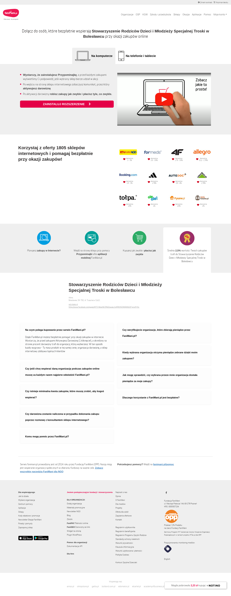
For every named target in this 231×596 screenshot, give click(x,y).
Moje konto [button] (219, 14)
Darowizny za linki (78, 527)
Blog (69, 515)
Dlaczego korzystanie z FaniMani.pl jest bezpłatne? (151, 397)
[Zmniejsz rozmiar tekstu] (221, 2)
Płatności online (77, 523)
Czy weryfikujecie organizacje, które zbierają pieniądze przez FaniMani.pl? (156, 333)
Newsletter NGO (73, 511)
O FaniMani (120, 500)
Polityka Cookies (122, 554)
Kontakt (119, 519)
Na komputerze (101, 56)
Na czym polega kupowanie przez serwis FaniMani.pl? (55, 330)
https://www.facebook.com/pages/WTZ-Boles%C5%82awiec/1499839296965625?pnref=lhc (104, 307)
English (167, 559)
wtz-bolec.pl (73, 304)
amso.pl (70, 586)
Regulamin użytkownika (125, 527)
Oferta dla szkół (122, 511)
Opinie (118, 496)
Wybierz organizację (26, 500)
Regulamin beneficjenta (125, 531)
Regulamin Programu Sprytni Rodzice (131, 535)
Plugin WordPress (74, 534)
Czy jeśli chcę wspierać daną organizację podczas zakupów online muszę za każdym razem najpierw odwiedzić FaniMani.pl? (62, 371)
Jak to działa (23, 496)
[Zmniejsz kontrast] (205, 2)
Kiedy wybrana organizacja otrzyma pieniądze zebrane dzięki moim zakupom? (160, 355)
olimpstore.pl (83, 586)
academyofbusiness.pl (154, 586)
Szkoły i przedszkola (160, 14)
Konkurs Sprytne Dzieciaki (126, 562)
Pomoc (207, 14)
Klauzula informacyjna (125, 547)
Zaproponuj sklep (25, 527)
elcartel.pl (136, 586)
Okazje (186, 14)
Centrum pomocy (25, 504)
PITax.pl (192, 535)
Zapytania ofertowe (124, 515)
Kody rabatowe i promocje (29, 515)
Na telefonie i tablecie (141, 56)
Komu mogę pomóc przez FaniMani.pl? (47, 436)
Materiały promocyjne (76, 507)
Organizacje (127, 14)
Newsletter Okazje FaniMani (30, 519)
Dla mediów (121, 504)
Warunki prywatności (124, 543)
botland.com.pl (108, 586)
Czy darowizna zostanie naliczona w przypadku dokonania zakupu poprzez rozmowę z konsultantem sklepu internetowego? (62, 417)
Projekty (119, 507)
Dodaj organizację (74, 503)
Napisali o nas (121, 492)
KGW (145, 14)
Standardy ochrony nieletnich (128, 539)
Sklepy (176, 14)
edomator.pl (123, 586)
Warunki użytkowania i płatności (129, 550)
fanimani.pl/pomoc (163, 464)
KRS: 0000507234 (171, 506)
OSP (138, 14)
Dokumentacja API (74, 546)
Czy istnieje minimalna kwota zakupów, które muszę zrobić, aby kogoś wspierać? (64, 394)
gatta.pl (95, 586)
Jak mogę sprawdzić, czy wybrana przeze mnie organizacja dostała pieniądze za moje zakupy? (159, 378)
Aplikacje (196, 14)
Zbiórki (69, 519)
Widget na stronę (74, 531)
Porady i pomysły (25, 523)
